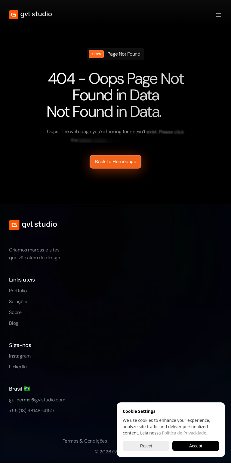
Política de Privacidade (184, 433)
